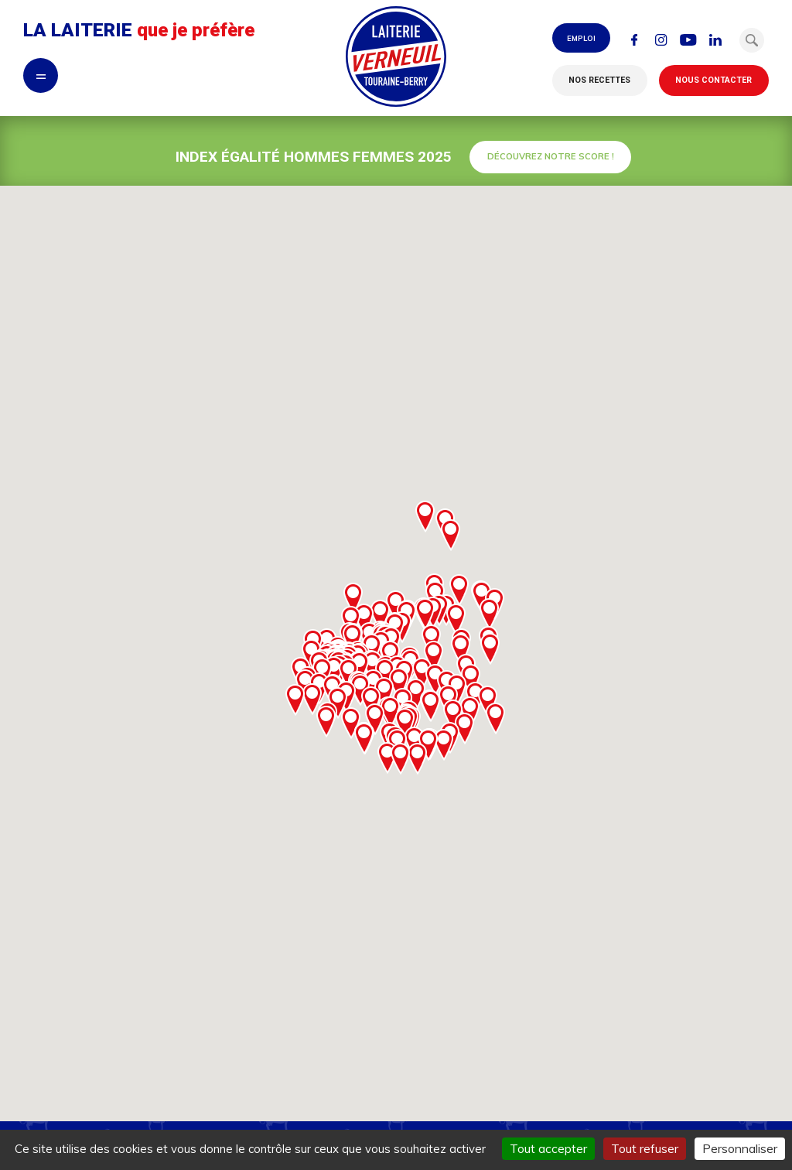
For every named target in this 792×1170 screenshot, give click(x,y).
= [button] (41, 75)
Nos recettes (599, 80)
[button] (751, 40)
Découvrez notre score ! (550, 156)
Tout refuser (644, 1148)
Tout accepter (548, 1148)
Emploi (581, 38)
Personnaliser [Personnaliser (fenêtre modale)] (739, 1148)
